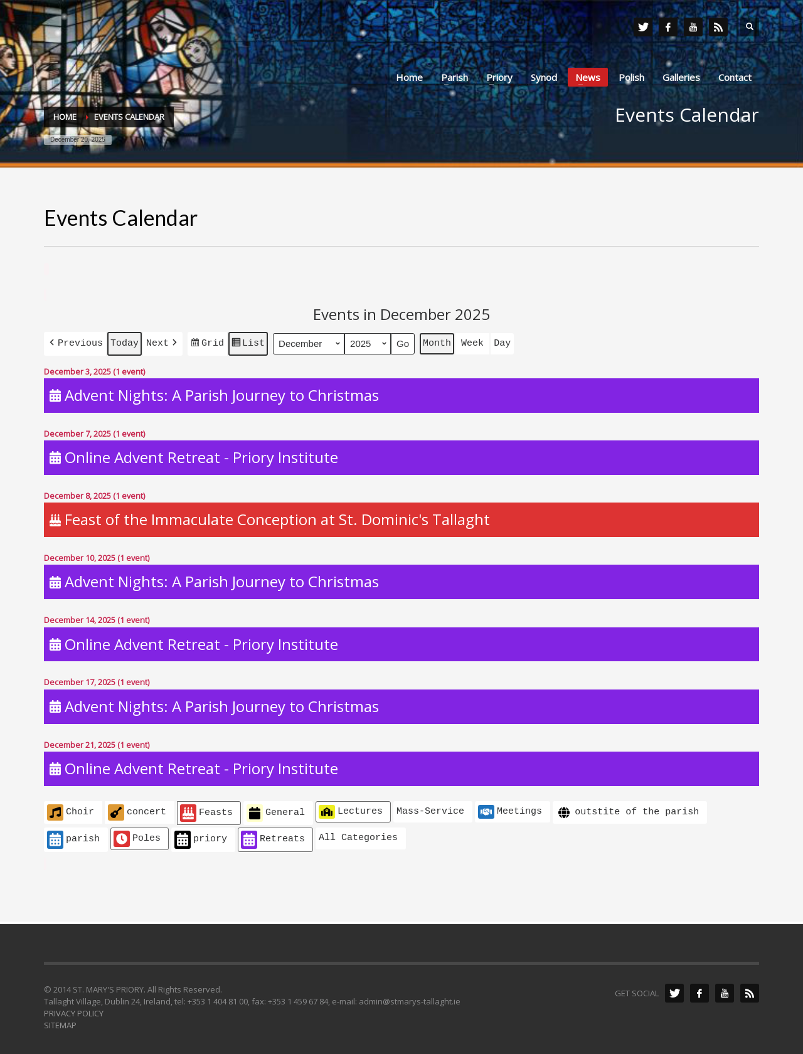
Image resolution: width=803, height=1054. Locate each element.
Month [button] (437, 342)
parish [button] (73, 837)
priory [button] (200, 837)
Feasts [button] (206, 811)
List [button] (248, 343)
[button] (75, 342)
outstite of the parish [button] (627, 810)
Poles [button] (137, 836)
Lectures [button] (351, 809)
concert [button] (137, 810)
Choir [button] (70, 810)
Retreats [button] (273, 837)
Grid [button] (207, 343)
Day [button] (502, 342)
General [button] (276, 811)
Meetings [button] (510, 809)
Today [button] (124, 342)
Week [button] (472, 342)
